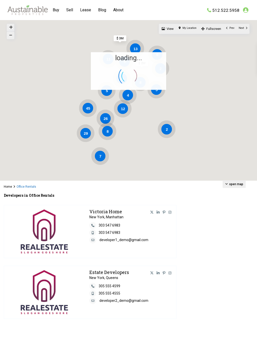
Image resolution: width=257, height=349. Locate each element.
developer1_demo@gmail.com (123, 240)
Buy (56, 10)
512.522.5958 (225, 10)
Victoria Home (105, 211)
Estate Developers (109, 272)
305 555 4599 (109, 286)
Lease (85, 10)
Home (8, 186)
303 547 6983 (109, 225)
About (118, 10)
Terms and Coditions (231, 341)
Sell (69, 10)
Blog (102, 10)
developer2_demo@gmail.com (123, 301)
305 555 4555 (109, 293)
